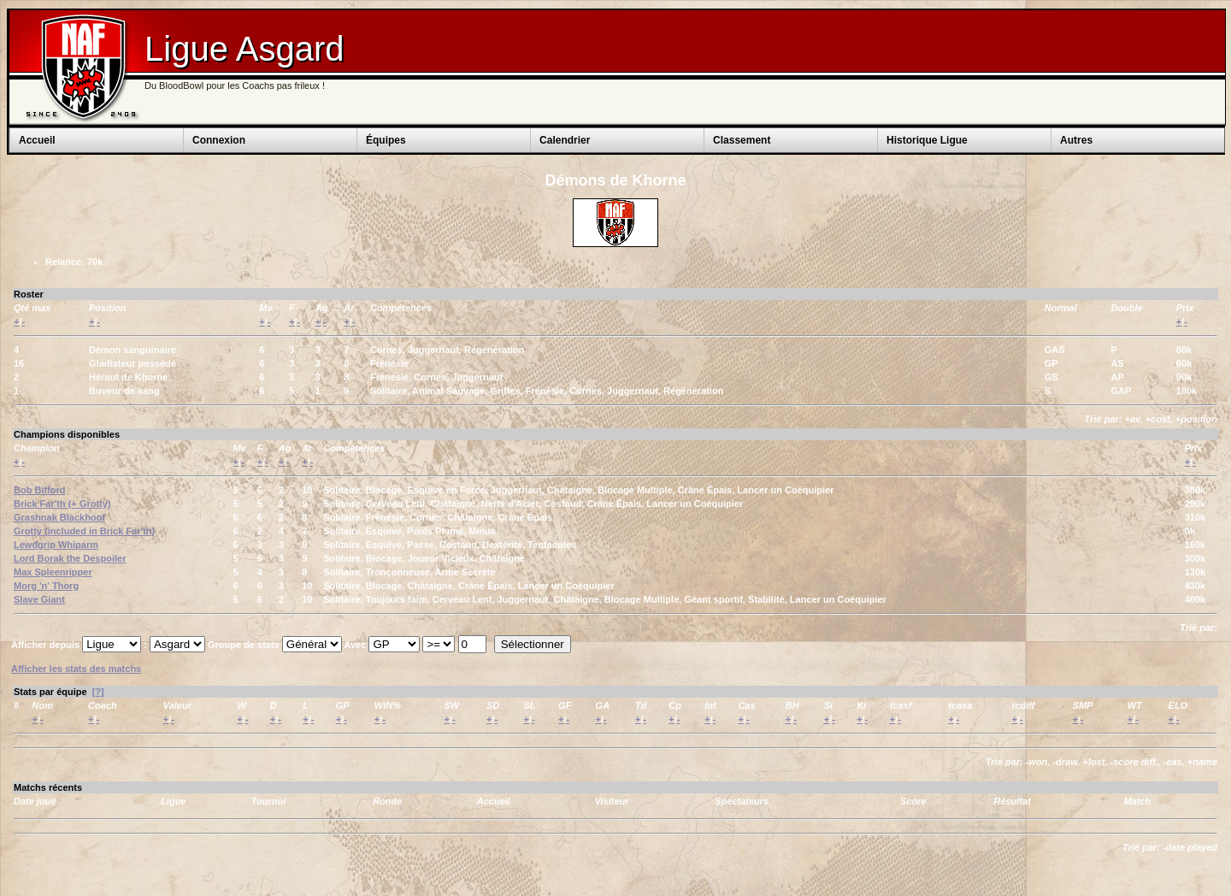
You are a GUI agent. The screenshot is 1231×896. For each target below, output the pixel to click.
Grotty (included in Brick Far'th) (84, 531)
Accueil (37, 140)
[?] (98, 692)
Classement (741, 140)
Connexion (218, 140)
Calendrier (564, 140)
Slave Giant (39, 599)
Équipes (386, 140)
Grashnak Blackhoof (59, 517)
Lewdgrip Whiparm (56, 544)
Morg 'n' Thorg (46, 586)
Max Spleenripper (53, 572)
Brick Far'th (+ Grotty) (62, 503)
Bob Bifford (39, 490)
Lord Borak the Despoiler (70, 558)
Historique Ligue (927, 140)
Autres (1076, 140)
